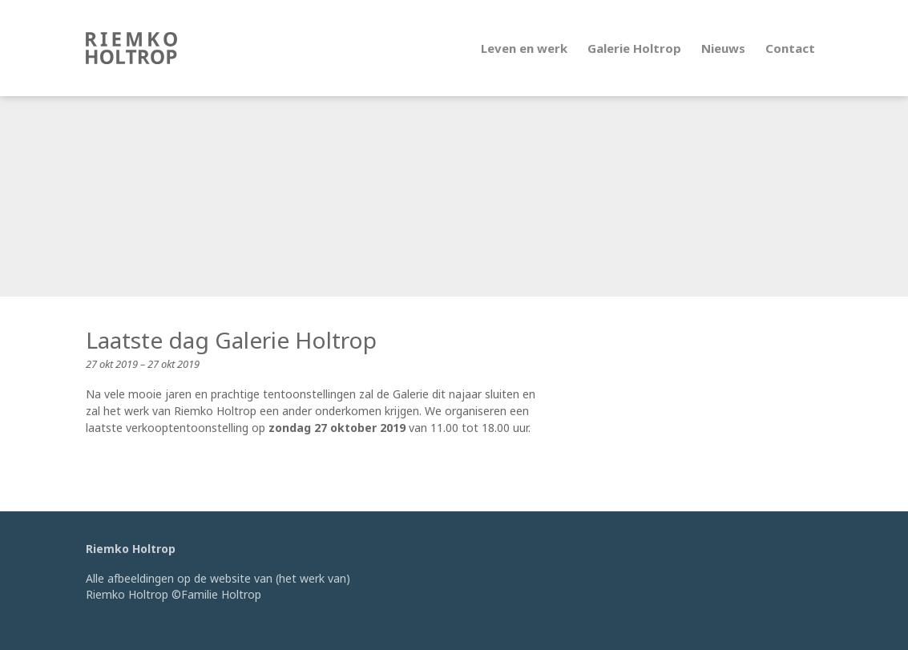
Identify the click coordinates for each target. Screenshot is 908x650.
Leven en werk (524, 48)
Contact (790, 48)
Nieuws (723, 48)
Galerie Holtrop (634, 48)
